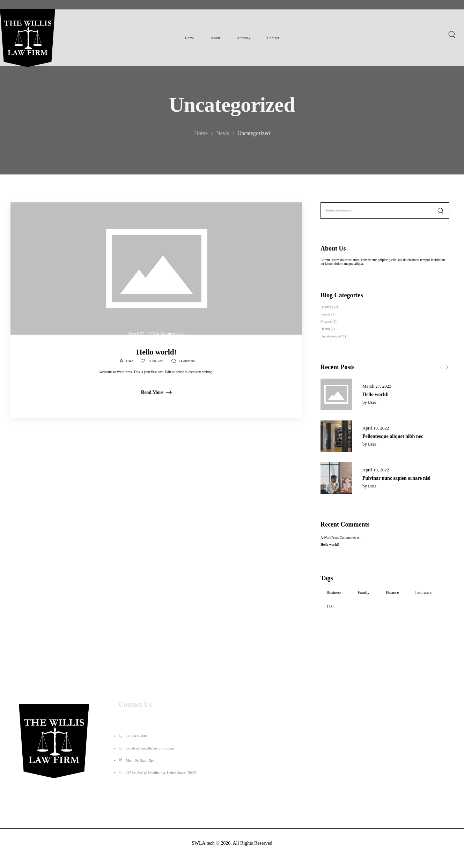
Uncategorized (331, 336)
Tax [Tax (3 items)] (329, 606)
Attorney (244, 38)
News (222, 139)
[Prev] (441, 367)
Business (327, 307)
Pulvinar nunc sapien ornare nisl (396, 478)
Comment (186, 361)
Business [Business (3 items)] (333, 592)
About (215, 38)
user (372, 402)
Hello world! (375, 394)
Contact (273, 38)
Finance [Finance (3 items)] (392, 592)
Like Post (156, 361)
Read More (152, 392)
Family (325, 314)
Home (189, 38)
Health (325, 329)
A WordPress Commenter (338, 537)
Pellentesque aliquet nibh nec (392, 436)
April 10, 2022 (375, 428)
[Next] (446, 367)
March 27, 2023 (376, 386)
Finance (326, 321)
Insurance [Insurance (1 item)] (423, 592)
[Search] (452, 34)
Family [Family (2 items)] (363, 592)
